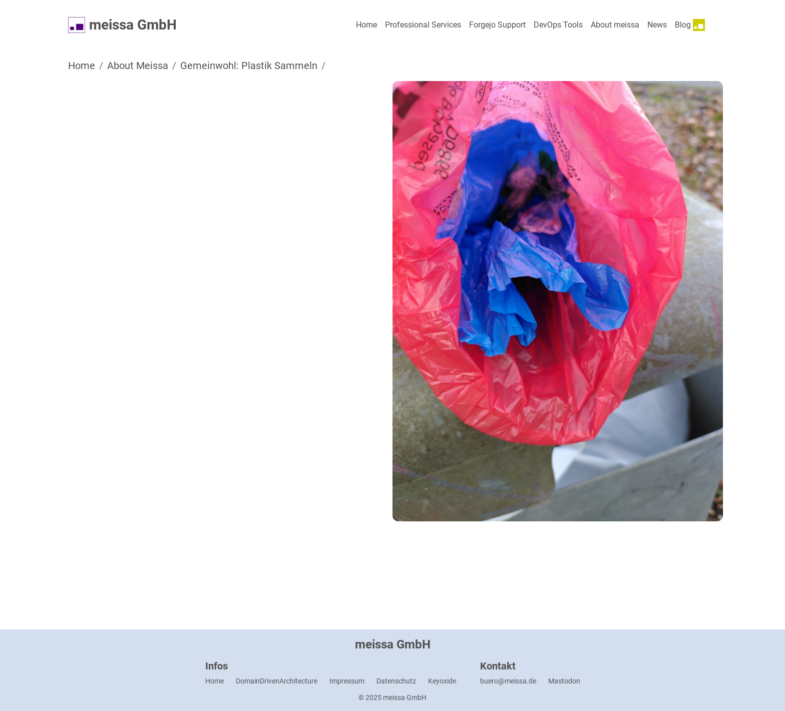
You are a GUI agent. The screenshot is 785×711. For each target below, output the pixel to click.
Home (366, 25)
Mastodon (564, 681)
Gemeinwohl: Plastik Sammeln (248, 66)
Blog (690, 25)
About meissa (615, 25)
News (657, 25)
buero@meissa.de (508, 681)
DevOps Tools (558, 25)
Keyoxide (442, 681)
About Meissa (137, 66)
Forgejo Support (497, 25)
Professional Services (423, 25)
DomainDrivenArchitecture (276, 681)
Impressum (346, 681)
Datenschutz (396, 681)
